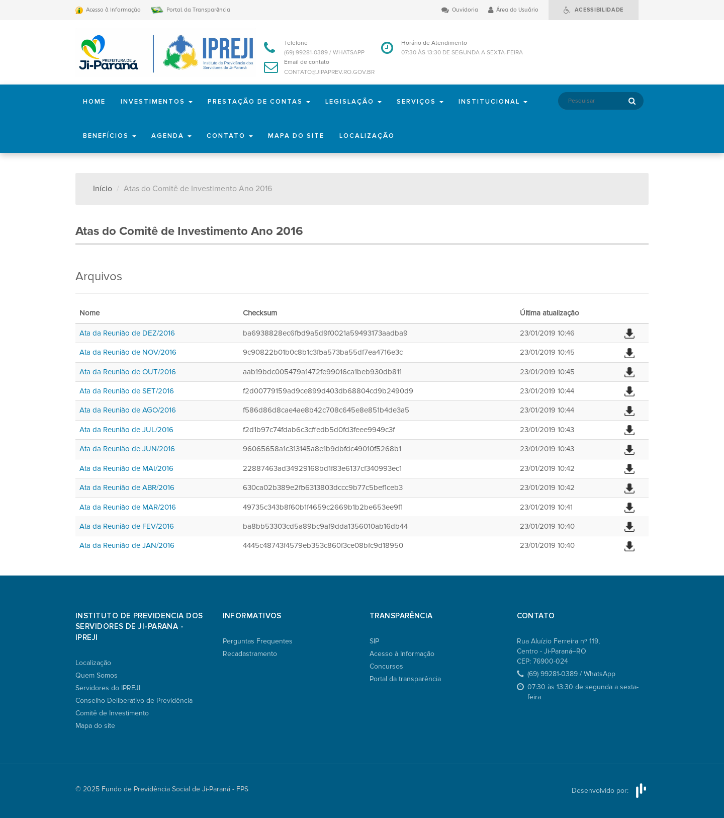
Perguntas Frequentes (258, 641)
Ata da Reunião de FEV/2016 (126, 526)
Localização (367, 136)
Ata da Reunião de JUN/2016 (127, 448)
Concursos (386, 666)
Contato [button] (230, 136)
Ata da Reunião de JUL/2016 (126, 429)
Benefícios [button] (109, 136)
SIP (374, 641)
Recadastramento (250, 653)
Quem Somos (96, 675)
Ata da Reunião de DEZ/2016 (127, 333)
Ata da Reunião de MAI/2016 (126, 468)
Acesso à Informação (402, 653)
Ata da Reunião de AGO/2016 (127, 410)
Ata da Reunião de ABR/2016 (126, 487)
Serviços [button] (420, 102)
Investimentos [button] (157, 102)
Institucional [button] (493, 102)
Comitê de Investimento (112, 713)
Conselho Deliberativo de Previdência (134, 700)
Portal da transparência (405, 679)
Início (102, 189)
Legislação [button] (353, 102)
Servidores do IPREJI (107, 688)
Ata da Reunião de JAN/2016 (126, 545)
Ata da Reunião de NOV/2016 (127, 352)
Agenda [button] (171, 136)
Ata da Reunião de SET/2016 (126, 390)
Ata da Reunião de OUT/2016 (127, 371)
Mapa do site (296, 136)
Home (94, 102)
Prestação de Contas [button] (259, 102)
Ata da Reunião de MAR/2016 (127, 507)
